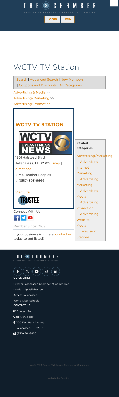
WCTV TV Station (39, 124)
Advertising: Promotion (32, 104)
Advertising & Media (29, 92)
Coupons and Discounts (38, 85)
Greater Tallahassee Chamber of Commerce (41, 283)
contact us (63, 234)
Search (21, 79)
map (56, 163)
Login (52, 19)
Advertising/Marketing (94, 156)
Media (81, 225)
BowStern (66, 378)
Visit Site (22, 192)
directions (23, 169)
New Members (72, 79)
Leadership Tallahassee (28, 289)
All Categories (70, 85)
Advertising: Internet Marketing (87, 167)
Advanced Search (44, 79)
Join (67, 19)
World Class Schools (26, 300)
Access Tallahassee (25, 294)
